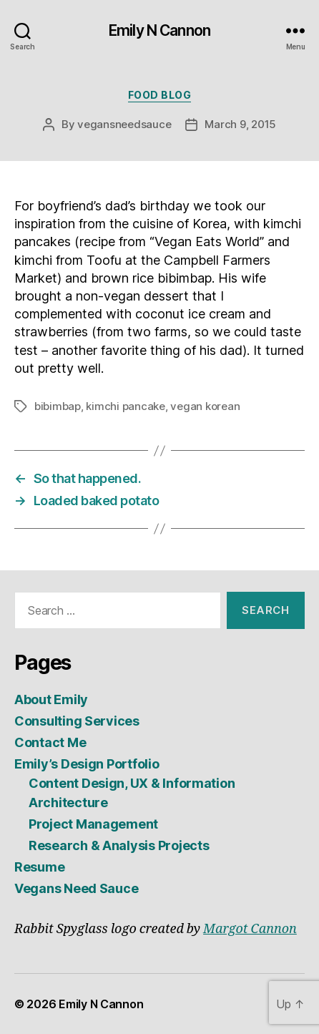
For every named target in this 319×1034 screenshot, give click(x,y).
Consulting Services (76, 720)
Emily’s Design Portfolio (87, 763)
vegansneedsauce (124, 124)
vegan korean (205, 406)
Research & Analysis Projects (119, 845)
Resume (39, 866)
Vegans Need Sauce (76, 888)
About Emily (51, 699)
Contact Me (50, 742)
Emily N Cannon (159, 30)
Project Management (93, 823)
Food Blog (160, 95)
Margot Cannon (250, 929)
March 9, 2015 (240, 124)
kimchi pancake (125, 406)
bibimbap (57, 406)
